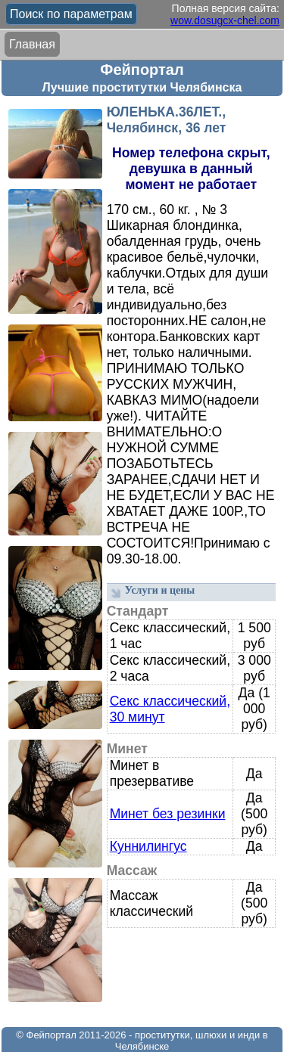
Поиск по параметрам (71, 14)
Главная (32, 44)
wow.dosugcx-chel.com (224, 20)
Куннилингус (148, 846)
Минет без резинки (168, 813)
